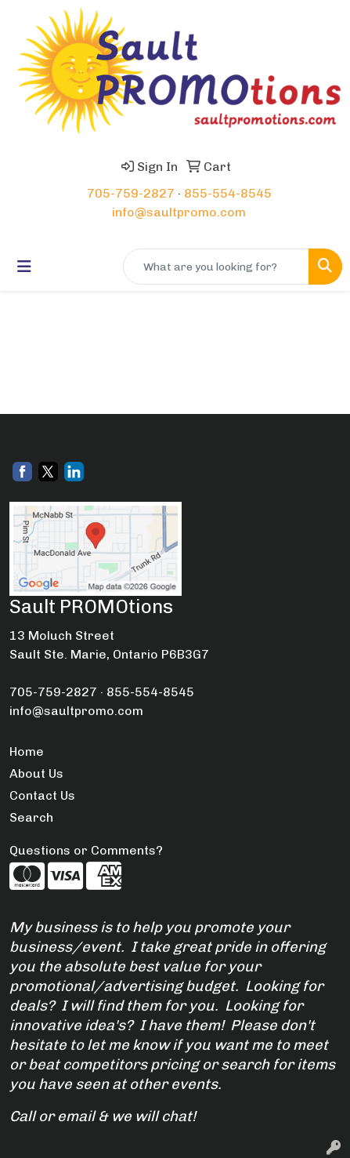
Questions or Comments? (86, 850)
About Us (36, 773)
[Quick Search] (216, 267)
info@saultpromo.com (179, 212)
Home (26, 751)
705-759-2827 (131, 193)
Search (31, 817)
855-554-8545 (228, 193)
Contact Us (42, 795)
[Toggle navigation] (24, 267)
